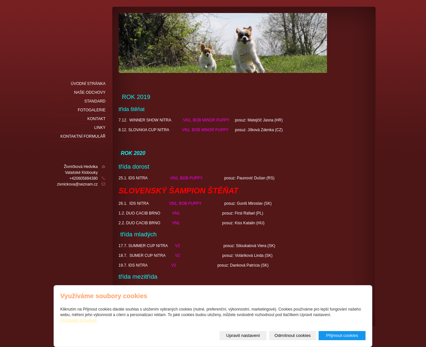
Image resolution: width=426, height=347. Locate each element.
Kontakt (96, 119)
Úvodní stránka (88, 83)
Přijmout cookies (342, 335)
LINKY (100, 127)
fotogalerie (92, 110)
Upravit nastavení (243, 335)
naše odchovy (90, 92)
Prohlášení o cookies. (79, 320)
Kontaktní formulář (83, 136)
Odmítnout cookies (293, 335)
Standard (95, 101)
